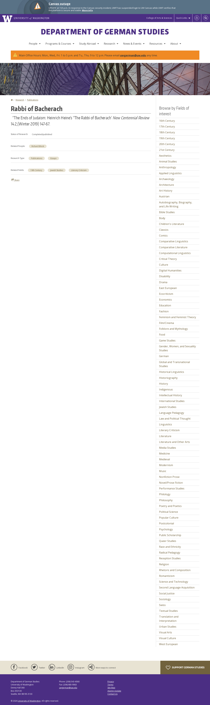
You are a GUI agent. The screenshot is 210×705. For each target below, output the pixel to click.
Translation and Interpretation (168, 619)
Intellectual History (170, 395)
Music (162, 471)
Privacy (110, 681)
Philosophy (166, 500)
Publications (32, 100)
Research (109, 43)
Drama (163, 282)
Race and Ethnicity (170, 547)
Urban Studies (167, 626)
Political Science (168, 512)
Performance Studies (171, 488)
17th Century (167, 126)
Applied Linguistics (170, 173)
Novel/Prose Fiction (171, 482)
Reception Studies (170, 558)
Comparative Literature (173, 247)
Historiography (168, 378)
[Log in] (196, 18)
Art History (165, 190)
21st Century (167, 150)
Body (162, 218)
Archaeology (166, 179)
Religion (164, 564)
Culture (163, 264)
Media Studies (167, 447)
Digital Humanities (170, 270)
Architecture (166, 185)
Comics (163, 235)
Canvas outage (59, 4)
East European (168, 288)
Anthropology (167, 167)
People (33, 43)
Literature (165, 436)
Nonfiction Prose (169, 477)
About (174, 43)
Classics (163, 230)
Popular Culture (168, 517)
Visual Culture (167, 638)
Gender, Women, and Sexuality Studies (177, 348)
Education (165, 305)
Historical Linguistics (171, 372)
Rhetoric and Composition (174, 570)
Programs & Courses (58, 43)
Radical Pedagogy (169, 552)
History (163, 383)
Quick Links (181, 18)
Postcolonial (166, 523)
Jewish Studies (56, 170)
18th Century (167, 132)
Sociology (165, 599)
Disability (164, 276)
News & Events (132, 43)
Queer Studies (167, 541)
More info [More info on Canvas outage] (87, 10)
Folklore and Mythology (173, 329)
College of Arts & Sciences (159, 18)
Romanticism (167, 576)
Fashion (164, 311)
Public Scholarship (170, 535)
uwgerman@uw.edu (133, 55)
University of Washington (29, 701)
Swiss (162, 605)
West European (168, 644)
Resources (155, 43)
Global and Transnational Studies (174, 364)
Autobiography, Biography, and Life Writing (175, 204)
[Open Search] (205, 18)
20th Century (167, 144)
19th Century (36, 170)
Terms (110, 684)
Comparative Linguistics (173, 241)
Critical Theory (168, 259)
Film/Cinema (166, 323)
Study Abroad (87, 43)
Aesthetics (165, 155)
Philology (164, 494)
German (164, 356)
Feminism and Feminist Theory (177, 317)
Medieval (164, 459)
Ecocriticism (166, 294)
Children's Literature (171, 224)
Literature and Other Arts (174, 442)
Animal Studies (168, 161)
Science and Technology (173, 581)
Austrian (164, 196)
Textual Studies (168, 611)
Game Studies (167, 340)
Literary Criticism (79, 170)
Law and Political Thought (174, 418)
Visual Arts (165, 632)
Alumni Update (114, 691)
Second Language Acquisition (177, 587)
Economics (165, 299)
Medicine (164, 453)
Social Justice (167, 593)
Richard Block (38, 146)
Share (15, 180)
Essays (53, 158)
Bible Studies (167, 212)
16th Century (167, 121)
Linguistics (165, 424)
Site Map (111, 687)
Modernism (166, 465)
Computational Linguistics (175, 253)
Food (162, 334)
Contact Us (112, 694)
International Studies (172, 401)
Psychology (166, 529)
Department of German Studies (105, 31)
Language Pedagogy (171, 413)
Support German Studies (185, 667)
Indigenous (166, 389)
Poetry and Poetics (170, 506)
